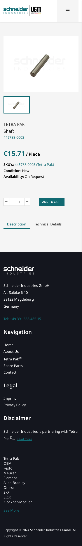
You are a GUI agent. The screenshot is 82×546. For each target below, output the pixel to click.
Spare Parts (13, 365)
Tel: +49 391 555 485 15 (22, 318)
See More (11, 510)
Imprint (9, 398)
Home (8, 344)
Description (16, 224)
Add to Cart (51, 202)
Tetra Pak (14, 124)
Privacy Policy (14, 404)
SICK (7, 497)
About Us (11, 351)
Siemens (10, 477)
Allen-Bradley (14, 482)
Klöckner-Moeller (17, 502)
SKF (6, 492)
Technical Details (48, 224)
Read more (24, 439)
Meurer (9, 473)
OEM (7, 463)
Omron (9, 487)
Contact (9, 372)
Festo (7, 468)
